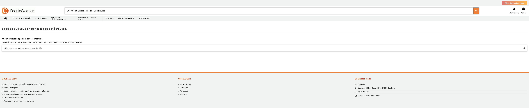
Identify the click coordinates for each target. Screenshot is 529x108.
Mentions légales (11, 87)
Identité (183, 94)
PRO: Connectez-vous (514, 3)
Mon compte (185, 84)
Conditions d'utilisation (13, 98)
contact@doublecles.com (368, 96)
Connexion (184, 87)
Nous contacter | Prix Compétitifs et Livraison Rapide (26, 91)
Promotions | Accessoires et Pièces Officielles (23, 94)
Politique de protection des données (19, 101)
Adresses (184, 91)
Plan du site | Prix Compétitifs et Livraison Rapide (24, 84)
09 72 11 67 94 (363, 92)
